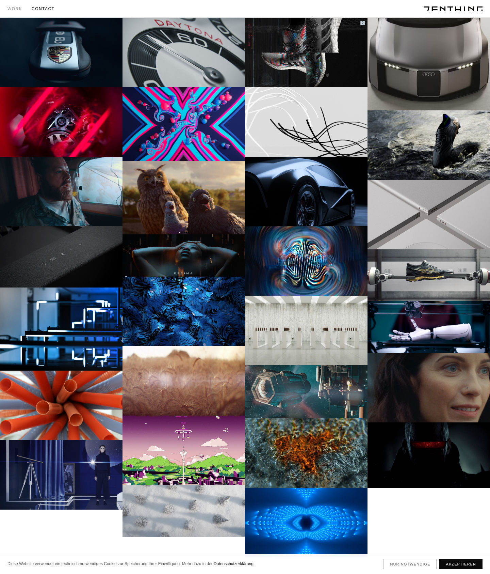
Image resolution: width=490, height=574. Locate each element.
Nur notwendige (410, 564)
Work (14, 8)
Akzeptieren (461, 564)
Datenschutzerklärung (234, 563)
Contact (43, 8)
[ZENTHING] (453, 8)
